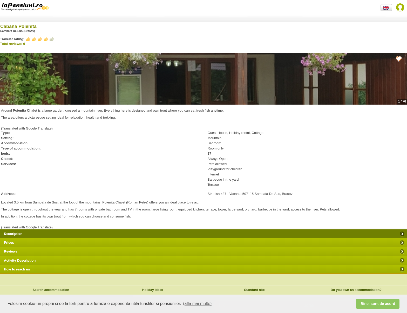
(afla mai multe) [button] (197, 303)
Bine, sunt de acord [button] (378, 304)
